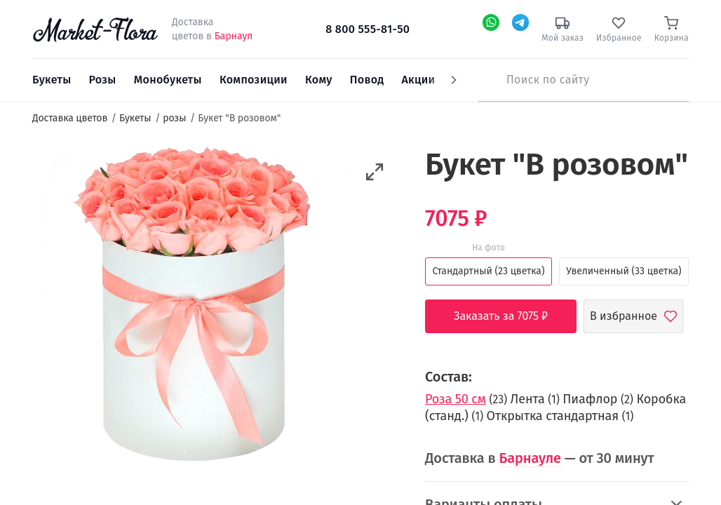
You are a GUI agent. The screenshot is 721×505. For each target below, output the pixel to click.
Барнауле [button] (530, 458)
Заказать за (511, 316)
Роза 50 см (455, 399)
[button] (375, 172)
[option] (190, 306)
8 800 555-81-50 (367, 29)
